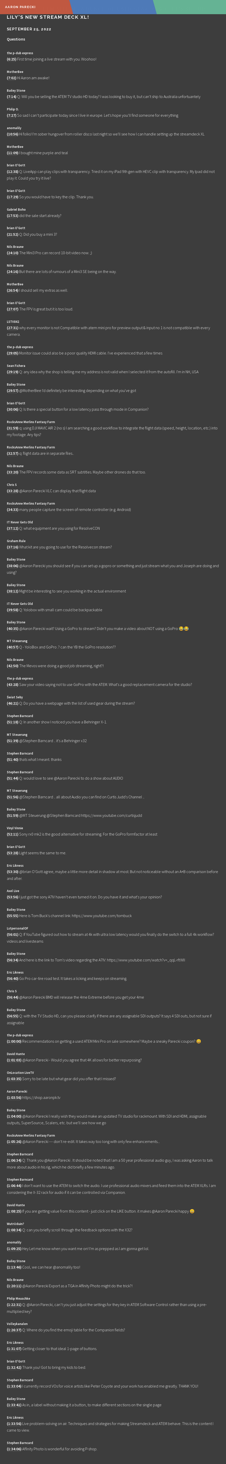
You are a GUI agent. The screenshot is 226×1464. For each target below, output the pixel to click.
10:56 (12, 133)
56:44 (12, 997)
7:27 (11, 115)
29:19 (12, 371)
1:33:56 (14, 1423)
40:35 (12, 628)
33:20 (12, 471)
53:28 (12, 852)
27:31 (12, 327)
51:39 (12, 740)
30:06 (12, 409)
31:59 (12, 427)
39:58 (12, 609)
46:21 (12, 703)
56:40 (12, 978)
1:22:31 (14, 1304)
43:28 (12, 684)
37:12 (12, 528)
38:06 (12, 565)
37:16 (12, 546)
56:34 (12, 959)
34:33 (12, 509)
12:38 (12, 171)
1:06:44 (14, 1185)
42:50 (12, 665)
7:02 (11, 77)
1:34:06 (14, 1448)
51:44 (12, 778)
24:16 (12, 271)
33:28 (12, 490)
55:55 (12, 915)
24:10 (12, 252)
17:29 (12, 196)
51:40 (12, 759)
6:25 (11, 59)
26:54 (12, 290)
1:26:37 (14, 1329)
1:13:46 (14, 1267)
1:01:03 (14, 1059)
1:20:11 (14, 1285)
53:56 (12, 896)
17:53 (12, 215)
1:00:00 (14, 1041)
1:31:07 (14, 1348)
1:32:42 (14, 1367)
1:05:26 (14, 1141)
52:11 (12, 834)
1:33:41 (14, 1404)
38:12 (12, 590)
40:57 (12, 646)
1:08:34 (14, 1229)
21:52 (12, 234)
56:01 (12, 934)
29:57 (12, 390)
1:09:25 (14, 1248)
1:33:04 (14, 1386)
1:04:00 (14, 1116)
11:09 (12, 152)
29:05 (12, 352)
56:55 (12, 1015)
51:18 (12, 721)
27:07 (12, 308)
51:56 (12, 796)
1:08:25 (14, 1211)
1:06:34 (14, 1160)
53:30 (12, 871)
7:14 (11, 96)
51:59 (12, 815)
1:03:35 (14, 1078)
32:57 (12, 453)
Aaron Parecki (20, 7)
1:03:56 (14, 1097)
